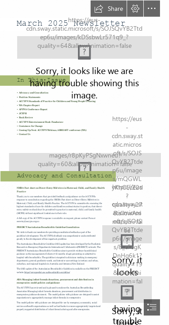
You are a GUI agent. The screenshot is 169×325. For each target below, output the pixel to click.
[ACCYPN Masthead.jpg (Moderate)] (84, 47)
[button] (109, 8)
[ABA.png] (127, 289)
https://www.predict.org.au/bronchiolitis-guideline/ (47, 272)
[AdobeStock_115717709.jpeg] (84, 161)
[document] (84, 162)
